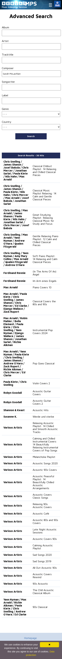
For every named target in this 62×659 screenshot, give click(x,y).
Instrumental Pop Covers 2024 (43, 332)
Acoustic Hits (40, 410)
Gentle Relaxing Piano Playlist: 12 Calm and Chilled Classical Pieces (45, 241)
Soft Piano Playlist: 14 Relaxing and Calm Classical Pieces (45, 259)
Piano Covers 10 (42, 287)
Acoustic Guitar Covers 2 (42, 402)
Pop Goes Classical (43, 363)
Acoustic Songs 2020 (45, 463)
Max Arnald (10, 287)
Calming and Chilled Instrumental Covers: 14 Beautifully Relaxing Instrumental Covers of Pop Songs (45, 444)
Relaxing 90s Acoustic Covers (42, 506)
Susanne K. (10, 416)
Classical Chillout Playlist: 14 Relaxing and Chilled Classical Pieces (44, 170)
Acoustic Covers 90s (45, 538)
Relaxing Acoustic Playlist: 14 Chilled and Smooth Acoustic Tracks (45, 427)
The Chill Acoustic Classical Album (43, 592)
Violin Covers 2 (41, 383)
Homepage (30, 637)
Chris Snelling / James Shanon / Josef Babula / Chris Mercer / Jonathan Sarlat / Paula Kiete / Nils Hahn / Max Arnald (16, 170)
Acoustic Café (41, 513)
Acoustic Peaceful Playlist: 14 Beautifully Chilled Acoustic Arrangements (43, 482)
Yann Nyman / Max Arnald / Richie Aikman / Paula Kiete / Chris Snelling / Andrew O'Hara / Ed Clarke (14, 607)
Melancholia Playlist (44, 456)
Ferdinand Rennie (14, 272)
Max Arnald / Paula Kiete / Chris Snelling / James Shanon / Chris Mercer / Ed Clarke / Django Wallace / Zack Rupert (16, 302)
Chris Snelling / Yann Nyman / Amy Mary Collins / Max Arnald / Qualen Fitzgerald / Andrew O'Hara (15, 259)
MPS (31, 3)
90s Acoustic (40, 583)
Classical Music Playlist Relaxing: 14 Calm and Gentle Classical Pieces (44, 195)
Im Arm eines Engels (44, 280)
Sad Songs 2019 (42, 561)
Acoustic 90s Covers (45, 469)
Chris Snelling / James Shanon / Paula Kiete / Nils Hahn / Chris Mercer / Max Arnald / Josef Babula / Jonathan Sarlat (16, 194)
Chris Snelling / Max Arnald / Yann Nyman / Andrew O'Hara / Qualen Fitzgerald (15, 240)
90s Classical (40, 606)
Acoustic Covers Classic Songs (42, 496)
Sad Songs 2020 (42, 554)
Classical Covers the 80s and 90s (44, 303)
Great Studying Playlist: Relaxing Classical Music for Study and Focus (43, 219)
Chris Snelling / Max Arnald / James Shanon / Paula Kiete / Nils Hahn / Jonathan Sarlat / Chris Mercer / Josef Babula (16, 219)
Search (31, 136)
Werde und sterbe (43, 416)
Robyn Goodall (12, 392)
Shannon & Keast (14, 410)
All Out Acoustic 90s (45, 567)
